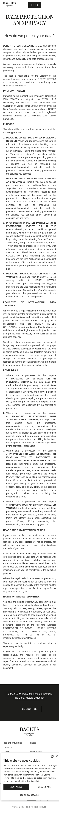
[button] (30, 795)
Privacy (7, 751)
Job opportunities (13, 743)
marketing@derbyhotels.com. (22, 638)
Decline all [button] (44, 786)
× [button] (56, 756)
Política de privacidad (29, 781)
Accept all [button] (16, 786)
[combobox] (52, 756)
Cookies (8, 747)
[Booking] (34, 5)
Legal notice (36, 751)
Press (33, 743)
